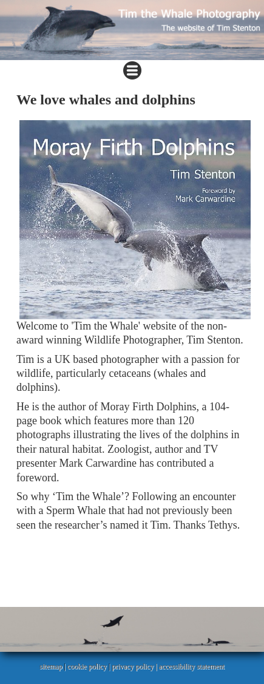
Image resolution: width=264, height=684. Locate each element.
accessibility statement (192, 666)
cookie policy (87, 666)
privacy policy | (135, 666)
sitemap (50, 666)
